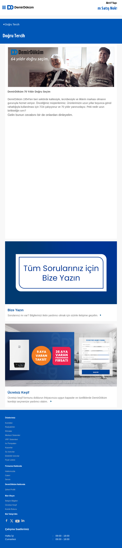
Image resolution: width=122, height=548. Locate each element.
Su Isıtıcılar (10, 452)
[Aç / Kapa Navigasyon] (4, 7)
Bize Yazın (16, 310)
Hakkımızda (10, 471)
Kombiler (9, 423)
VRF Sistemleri (11, 439)
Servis (7, 479)
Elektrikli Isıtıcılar (12, 456)
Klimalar (8, 431)
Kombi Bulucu (11, 509)
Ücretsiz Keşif (18, 392)
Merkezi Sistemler (12, 435)
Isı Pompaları (10, 443)
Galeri (7, 475)
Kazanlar (9, 447)
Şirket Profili (10, 489)
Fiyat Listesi (10, 460)
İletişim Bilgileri (11, 501)
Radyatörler (10, 427)
